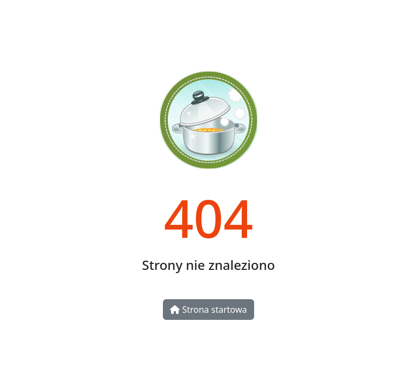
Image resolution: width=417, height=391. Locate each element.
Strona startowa (208, 310)
